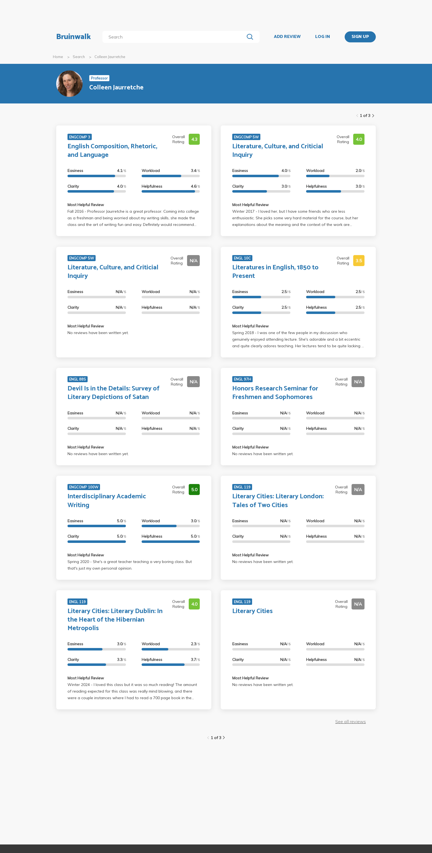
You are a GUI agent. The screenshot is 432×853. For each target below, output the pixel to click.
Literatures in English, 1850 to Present (275, 271)
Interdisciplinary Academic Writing (107, 500)
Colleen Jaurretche (109, 56)
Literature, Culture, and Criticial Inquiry (277, 150)
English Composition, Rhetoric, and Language (112, 150)
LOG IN (322, 36)
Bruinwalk (73, 37)
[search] (175, 37)
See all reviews (350, 721)
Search (79, 56)
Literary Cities (252, 611)
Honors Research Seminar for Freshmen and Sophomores (275, 393)
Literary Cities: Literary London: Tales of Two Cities (278, 500)
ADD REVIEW (287, 36)
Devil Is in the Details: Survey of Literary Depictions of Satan (114, 393)
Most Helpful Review (86, 204)
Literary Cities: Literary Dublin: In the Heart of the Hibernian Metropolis (115, 620)
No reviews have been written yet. (98, 332)
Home (58, 56)
